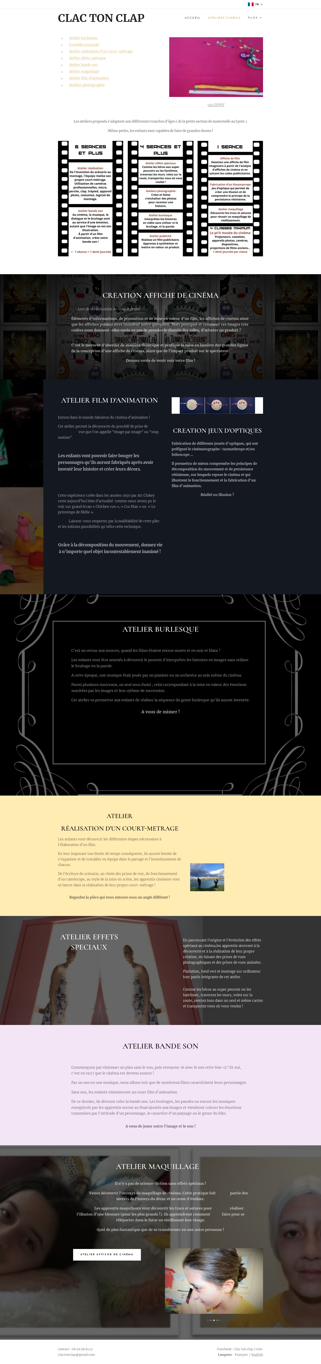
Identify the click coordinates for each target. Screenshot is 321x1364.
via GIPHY (216, 105)
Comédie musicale (84, 45)
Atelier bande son (83, 65)
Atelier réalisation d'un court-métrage (101, 51)
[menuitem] (191, 18)
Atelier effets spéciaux (87, 58)
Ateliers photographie (87, 85)
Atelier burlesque (83, 38)
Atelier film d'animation (89, 78)
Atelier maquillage (84, 71)
